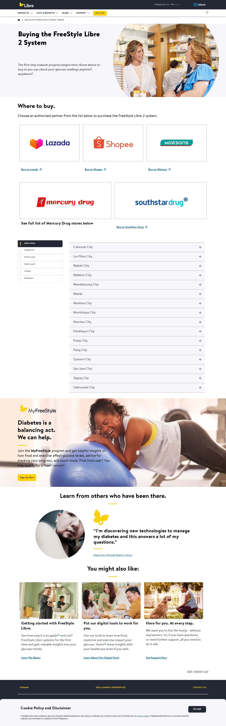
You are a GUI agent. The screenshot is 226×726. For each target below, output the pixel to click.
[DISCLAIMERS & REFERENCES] (111, 687)
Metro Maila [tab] (29, 243)
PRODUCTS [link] (23, 13)
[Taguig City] (137, 378)
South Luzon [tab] (29, 264)
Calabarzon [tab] (29, 250)
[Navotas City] (137, 322)
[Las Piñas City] (137, 256)
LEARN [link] (65, 13)
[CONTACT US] (199, 687)
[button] (207, 12)
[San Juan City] (137, 369)
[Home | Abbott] (19, 20)
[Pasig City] (137, 350)
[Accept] (197, 709)
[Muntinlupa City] (137, 312)
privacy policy (143, 716)
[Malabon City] (137, 275)
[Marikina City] (137, 303)
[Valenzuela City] (137, 387)
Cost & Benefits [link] (45, 13)
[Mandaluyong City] (137, 284)
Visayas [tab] (27, 271)
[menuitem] (25, 12)
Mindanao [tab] (28, 278)
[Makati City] (137, 266)
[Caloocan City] (137, 247)
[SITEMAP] (24, 687)
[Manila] (137, 294)
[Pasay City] (137, 341)
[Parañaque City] (137, 331)
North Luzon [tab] (29, 257)
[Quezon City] (137, 359)
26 (105, 644)
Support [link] (81, 13)
